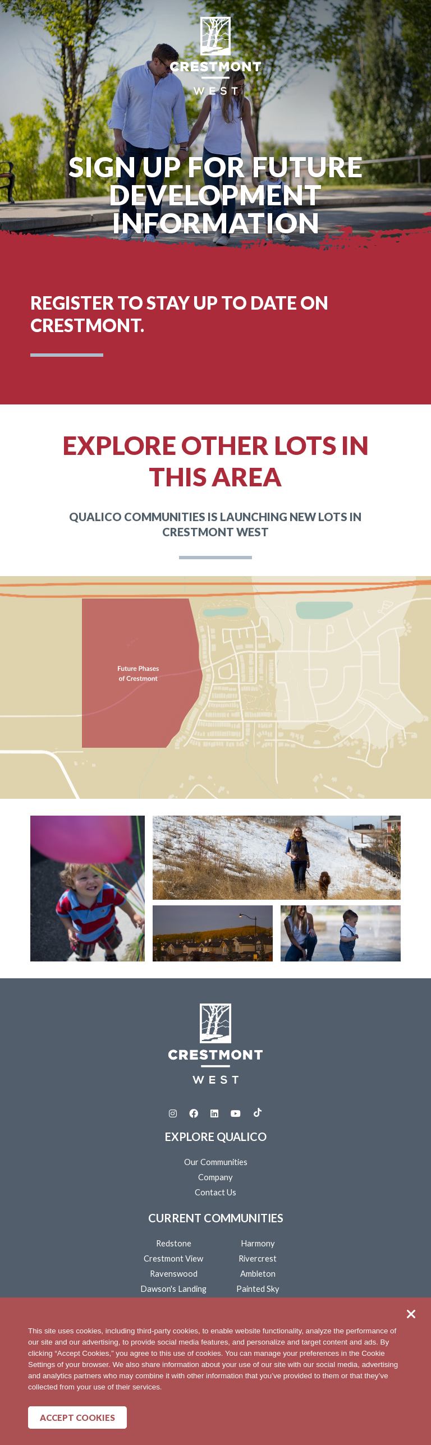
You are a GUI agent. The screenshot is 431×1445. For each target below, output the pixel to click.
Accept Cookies (77, 1417)
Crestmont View (173, 1258)
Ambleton (258, 1273)
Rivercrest (258, 1258)
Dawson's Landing (173, 1289)
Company (215, 1177)
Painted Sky (257, 1289)
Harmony (258, 1243)
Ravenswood (174, 1273)
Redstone (173, 1243)
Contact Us (215, 1192)
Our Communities (215, 1162)
